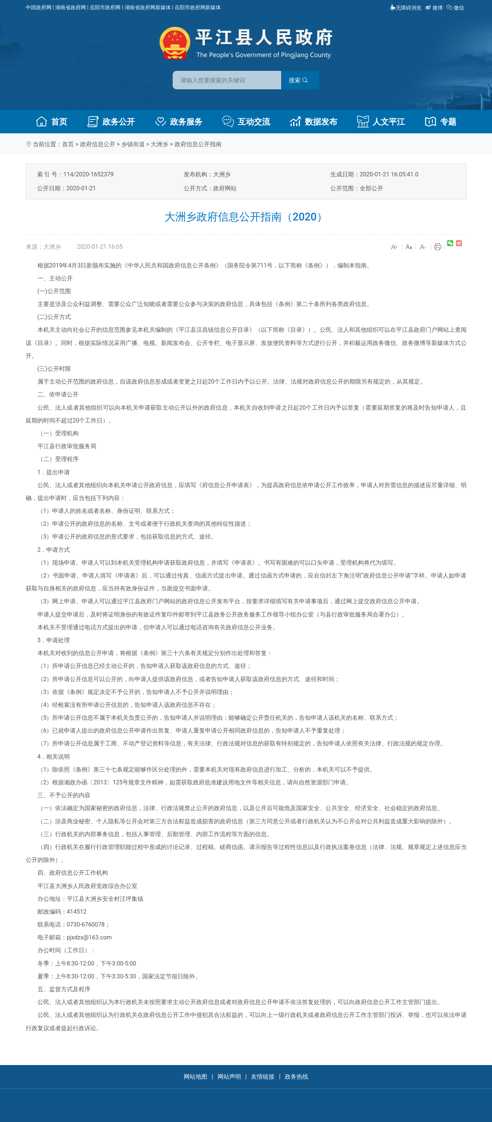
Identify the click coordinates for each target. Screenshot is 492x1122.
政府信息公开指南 (198, 144)
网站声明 (229, 1076)
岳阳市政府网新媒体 (198, 7)
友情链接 (262, 1076)
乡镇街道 (133, 144)
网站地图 (195, 1076)
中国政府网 (38, 7)
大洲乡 (159, 144)
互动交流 (246, 121)
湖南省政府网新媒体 (148, 7)
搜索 (298, 80)
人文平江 (381, 121)
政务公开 (111, 121)
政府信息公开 (97, 144)
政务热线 (296, 1076)
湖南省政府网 (70, 7)
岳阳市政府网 (105, 7)
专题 (440, 121)
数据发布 (313, 121)
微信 (455, 8)
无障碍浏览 (405, 8)
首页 (51, 121)
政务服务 (178, 121)
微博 (434, 8)
